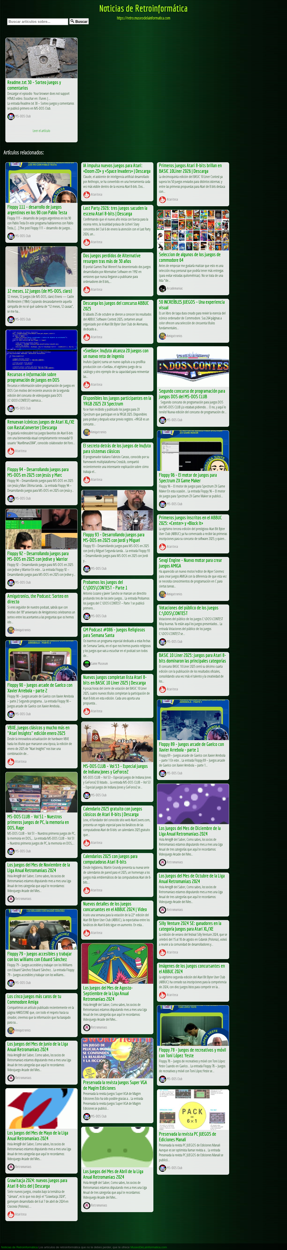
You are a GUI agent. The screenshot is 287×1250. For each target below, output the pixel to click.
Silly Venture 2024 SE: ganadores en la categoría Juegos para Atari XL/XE (190, 926)
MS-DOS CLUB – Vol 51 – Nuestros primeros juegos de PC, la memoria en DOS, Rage (38, 822)
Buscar (79, 21)
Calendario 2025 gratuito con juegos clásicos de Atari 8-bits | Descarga (112, 811)
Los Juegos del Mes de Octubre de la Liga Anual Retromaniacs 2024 (192, 878)
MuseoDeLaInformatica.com (148, 1247)
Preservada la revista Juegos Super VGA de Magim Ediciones (115, 1085)
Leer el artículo (41, 130)
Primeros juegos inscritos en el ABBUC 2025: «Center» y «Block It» (190, 520)
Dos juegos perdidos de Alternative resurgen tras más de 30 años (112, 258)
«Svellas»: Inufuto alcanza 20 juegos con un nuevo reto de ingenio (115, 353)
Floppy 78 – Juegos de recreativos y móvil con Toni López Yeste (192, 1052)
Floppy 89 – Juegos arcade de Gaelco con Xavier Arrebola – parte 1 (191, 746)
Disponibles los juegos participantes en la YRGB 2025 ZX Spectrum (117, 400)
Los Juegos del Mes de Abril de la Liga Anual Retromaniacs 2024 (113, 1174)
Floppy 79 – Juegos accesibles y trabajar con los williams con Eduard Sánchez (39, 956)
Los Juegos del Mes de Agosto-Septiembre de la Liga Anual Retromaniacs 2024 (108, 993)
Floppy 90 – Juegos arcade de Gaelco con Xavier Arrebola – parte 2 (39, 687)
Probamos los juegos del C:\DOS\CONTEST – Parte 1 (105, 584)
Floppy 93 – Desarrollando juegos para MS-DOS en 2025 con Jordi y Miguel (113, 537)
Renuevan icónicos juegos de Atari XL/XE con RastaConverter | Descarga (40, 424)
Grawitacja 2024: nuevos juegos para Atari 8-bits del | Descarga (37, 1183)
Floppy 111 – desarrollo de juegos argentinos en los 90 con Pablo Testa (37, 209)
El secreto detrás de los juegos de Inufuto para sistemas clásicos (117, 448)
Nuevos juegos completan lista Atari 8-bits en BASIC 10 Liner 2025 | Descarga (115, 679)
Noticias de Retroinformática (143, 8)
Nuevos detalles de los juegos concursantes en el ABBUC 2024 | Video (115, 906)
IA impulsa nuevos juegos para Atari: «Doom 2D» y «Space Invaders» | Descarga (116, 168)
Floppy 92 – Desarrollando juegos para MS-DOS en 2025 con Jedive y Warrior (38, 556)
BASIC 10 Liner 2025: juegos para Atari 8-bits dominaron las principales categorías (192, 657)
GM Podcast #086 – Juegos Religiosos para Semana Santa (114, 632)
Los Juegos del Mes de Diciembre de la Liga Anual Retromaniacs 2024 (190, 830)
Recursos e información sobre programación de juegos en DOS (33, 377)
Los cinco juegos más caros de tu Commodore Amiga (34, 999)
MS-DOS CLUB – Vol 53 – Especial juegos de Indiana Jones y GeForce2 (115, 768)
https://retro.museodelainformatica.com (143, 18)
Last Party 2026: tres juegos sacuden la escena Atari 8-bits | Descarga (115, 210)
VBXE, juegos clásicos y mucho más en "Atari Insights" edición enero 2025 (38, 730)
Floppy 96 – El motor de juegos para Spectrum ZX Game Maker (188, 477)
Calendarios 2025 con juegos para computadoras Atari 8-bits (110, 858)
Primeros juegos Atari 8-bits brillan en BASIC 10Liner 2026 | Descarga (190, 168)
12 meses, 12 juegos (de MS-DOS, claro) (39, 291)
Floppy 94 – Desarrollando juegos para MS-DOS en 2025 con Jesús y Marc (38, 472)
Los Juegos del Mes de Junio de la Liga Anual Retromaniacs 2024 (37, 1046)
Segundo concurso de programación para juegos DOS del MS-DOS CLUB (192, 393)
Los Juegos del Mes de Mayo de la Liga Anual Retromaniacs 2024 (37, 1135)
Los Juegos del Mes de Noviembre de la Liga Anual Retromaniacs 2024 (38, 867)
